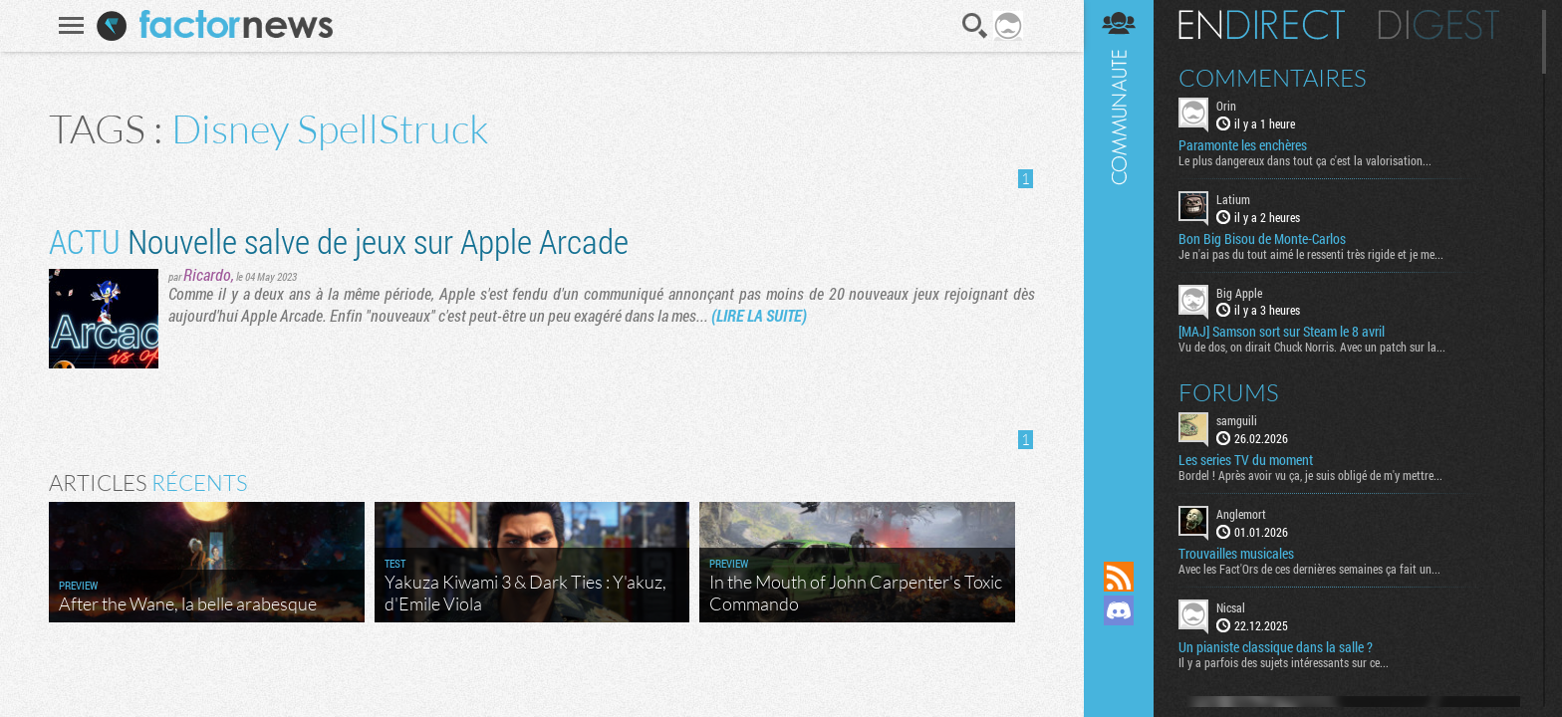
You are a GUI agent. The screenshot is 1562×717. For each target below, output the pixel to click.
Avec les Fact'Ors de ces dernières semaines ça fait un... (1309, 569)
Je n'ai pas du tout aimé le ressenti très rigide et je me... (1310, 254)
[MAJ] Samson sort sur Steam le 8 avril (1281, 332)
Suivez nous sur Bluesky (1119, 678)
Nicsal (1230, 607)
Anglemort (1241, 514)
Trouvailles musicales (1236, 554)
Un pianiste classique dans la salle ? (1275, 647)
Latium (1233, 199)
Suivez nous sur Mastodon (1119, 644)
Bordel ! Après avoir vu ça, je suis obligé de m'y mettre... (1310, 475)
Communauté (1119, 261)
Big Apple (1239, 293)
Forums (1228, 392)
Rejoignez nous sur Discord (1119, 610)
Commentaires (1272, 78)
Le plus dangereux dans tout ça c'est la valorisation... (1305, 160)
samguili (1236, 420)
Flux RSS (1119, 577)
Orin (1226, 106)
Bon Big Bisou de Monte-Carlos (1262, 239)
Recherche (975, 26)
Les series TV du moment (1245, 460)
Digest (1439, 25)
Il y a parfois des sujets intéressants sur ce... (1283, 662)
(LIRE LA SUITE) (759, 315)
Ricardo (207, 274)
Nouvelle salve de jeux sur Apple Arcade (339, 240)
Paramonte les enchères (1242, 145)
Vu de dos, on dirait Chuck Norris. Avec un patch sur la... (1311, 347)
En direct (1261, 25)
